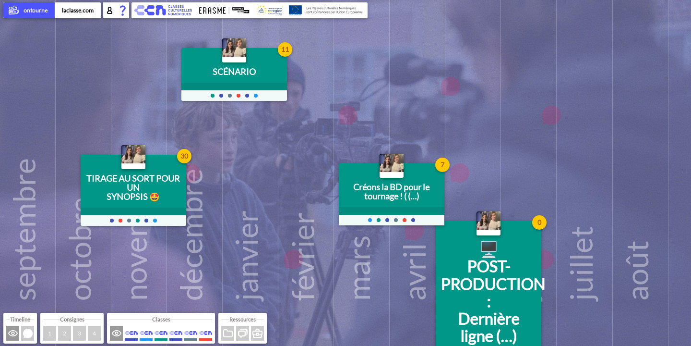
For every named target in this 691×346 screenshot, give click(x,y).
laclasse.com (78, 10)
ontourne (29, 11)
